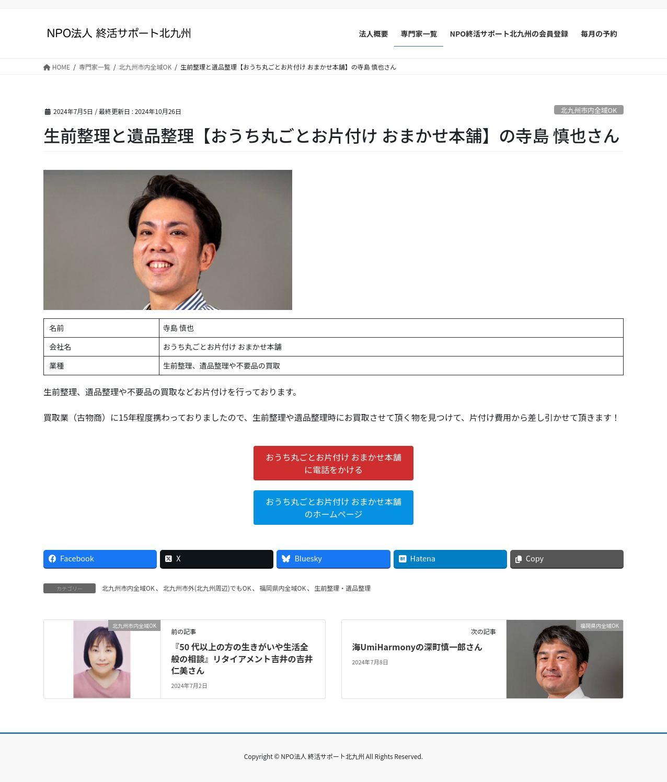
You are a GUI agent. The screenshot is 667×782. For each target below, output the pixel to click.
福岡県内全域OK (282, 587)
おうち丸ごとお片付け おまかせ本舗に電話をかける (333, 463)
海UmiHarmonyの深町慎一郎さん (417, 646)
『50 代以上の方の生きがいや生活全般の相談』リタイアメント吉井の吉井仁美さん (242, 658)
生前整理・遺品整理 (342, 587)
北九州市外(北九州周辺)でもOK (207, 587)
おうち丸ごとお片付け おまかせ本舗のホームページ (333, 507)
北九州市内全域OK (589, 110)
